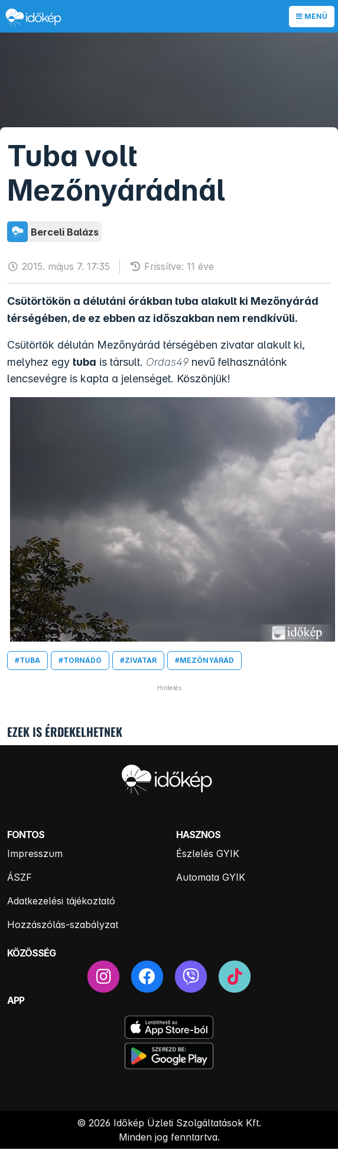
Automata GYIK (210, 877)
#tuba (27, 660)
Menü (311, 16)
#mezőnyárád (204, 660)
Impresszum (35, 853)
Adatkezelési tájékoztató (61, 901)
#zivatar (138, 660)
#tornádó (80, 660)
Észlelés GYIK (207, 853)
